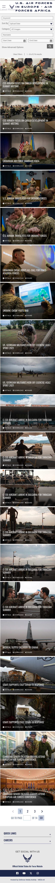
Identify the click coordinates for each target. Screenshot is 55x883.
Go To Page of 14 (24, 818)
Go (41, 818)
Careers (8, 840)
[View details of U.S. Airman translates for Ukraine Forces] (27, 188)
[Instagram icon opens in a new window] (38, 873)
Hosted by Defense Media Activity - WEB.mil (27, 880)
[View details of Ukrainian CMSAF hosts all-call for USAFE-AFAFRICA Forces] (27, 263)
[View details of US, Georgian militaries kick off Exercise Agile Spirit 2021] (27, 338)
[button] (4, 7)
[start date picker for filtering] (14, 40)
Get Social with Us (27, 851)
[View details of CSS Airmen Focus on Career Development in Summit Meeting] (27, 76)
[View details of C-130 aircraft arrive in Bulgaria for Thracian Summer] (27, 413)
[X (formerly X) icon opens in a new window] (31, 873)
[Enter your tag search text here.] (27, 35)
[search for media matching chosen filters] (50, 46)
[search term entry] (27, 18)
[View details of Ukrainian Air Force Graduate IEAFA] (27, 151)
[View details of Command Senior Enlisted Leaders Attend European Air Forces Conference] (27, 750)
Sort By (5, 23)
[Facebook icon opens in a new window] (17, 873)
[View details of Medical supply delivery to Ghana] (27, 637)
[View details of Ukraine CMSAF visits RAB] (27, 301)
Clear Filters (17, 54)
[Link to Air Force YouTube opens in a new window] (24, 873)
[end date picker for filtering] (40, 40)
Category (6, 29)
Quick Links (10, 833)
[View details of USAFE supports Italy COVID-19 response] (27, 675)
